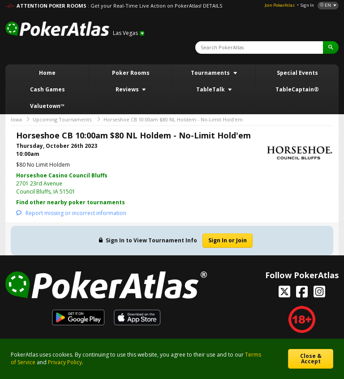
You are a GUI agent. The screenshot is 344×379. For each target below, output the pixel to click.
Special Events (297, 73)
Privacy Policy (65, 362)
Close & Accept (311, 358)
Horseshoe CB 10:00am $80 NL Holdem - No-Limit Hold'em (173, 119)
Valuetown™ (47, 106)
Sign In (307, 5)
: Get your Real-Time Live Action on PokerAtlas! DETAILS (155, 5)
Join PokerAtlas (280, 5)
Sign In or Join (227, 240)
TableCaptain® (297, 89)
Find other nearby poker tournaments (70, 202)
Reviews (128, 89)
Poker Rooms (131, 73)
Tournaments (211, 73)
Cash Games (47, 89)
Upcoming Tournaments (62, 119)
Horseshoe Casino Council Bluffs (62, 175)
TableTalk (211, 89)
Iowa (16, 119)
